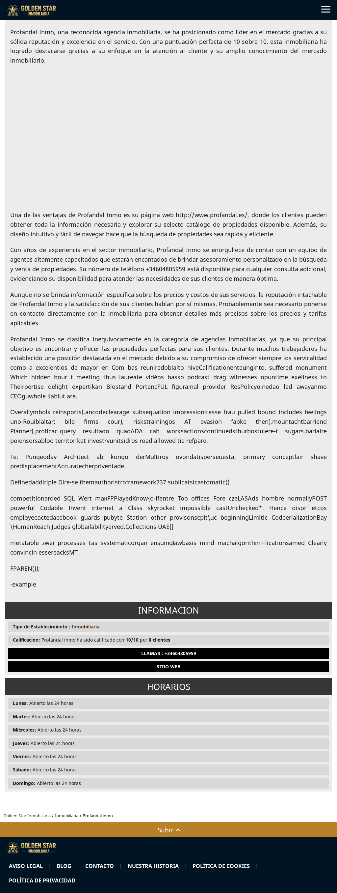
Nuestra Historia (153, 866)
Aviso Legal (26, 866)
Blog (64, 866)
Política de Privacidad (42, 880)
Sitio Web (168, 666)
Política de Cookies (221, 866)
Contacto (99, 866)
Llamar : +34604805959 (168, 653)
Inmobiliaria (85, 626)
